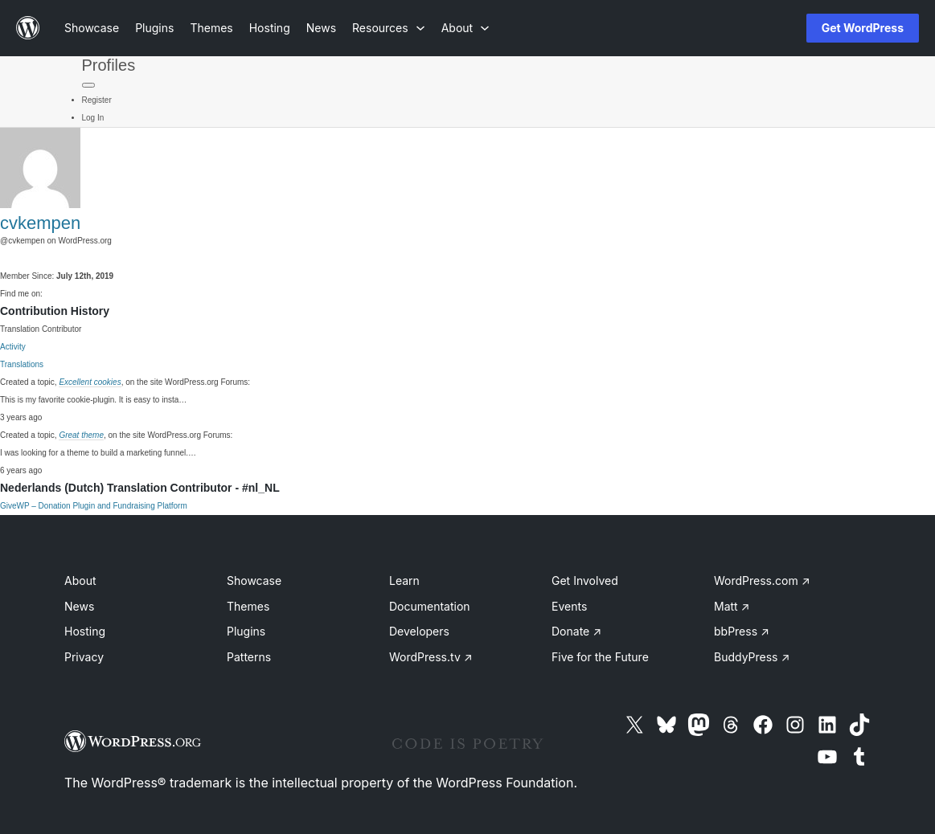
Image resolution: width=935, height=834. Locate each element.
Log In (93, 117)
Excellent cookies (90, 382)
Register (97, 100)
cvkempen (40, 223)
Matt (731, 606)
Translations (21, 364)
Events (569, 606)
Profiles (109, 65)
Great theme (81, 435)
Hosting (84, 631)
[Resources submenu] (388, 27)
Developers (419, 631)
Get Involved (585, 580)
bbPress (741, 631)
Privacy (84, 657)
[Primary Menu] (88, 85)
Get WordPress (863, 28)
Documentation (429, 606)
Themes (248, 606)
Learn (404, 580)
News (79, 606)
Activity (13, 346)
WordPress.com (762, 580)
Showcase (254, 580)
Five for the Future (600, 657)
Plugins (246, 631)
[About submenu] (465, 27)
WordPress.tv (431, 657)
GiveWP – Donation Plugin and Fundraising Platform (93, 505)
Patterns (249, 657)
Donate (576, 631)
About (80, 580)
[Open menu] (767, 28)
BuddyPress (751, 657)
